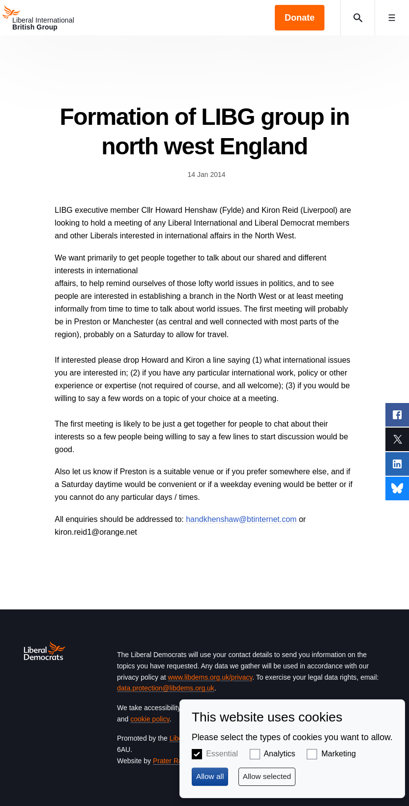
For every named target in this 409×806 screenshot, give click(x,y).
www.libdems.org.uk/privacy (210, 677)
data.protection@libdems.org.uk (165, 688)
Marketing (338, 753)
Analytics (279, 753)
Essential (222, 753)
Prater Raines (174, 761)
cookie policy (149, 719)
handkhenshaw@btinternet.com (241, 519)
